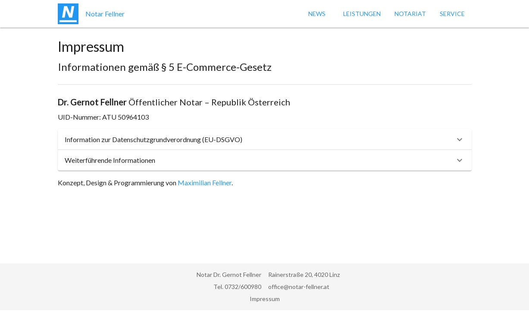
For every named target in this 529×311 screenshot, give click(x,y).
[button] (265, 139)
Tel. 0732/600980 (237, 286)
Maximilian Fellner (205, 182)
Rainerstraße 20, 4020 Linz (304, 274)
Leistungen (362, 13)
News (317, 13)
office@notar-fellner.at (298, 286)
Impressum (265, 298)
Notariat (410, 13)
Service (452, 13)
